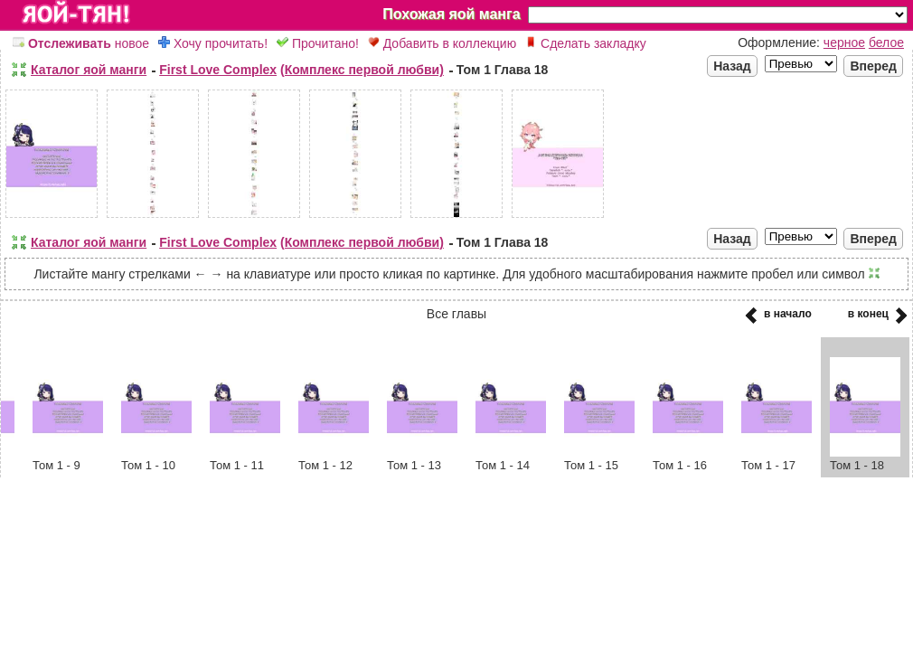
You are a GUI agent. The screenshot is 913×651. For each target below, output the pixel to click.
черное (844, 42)
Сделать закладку (585, 43)
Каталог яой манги (88, 69)
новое (81, 43)
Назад (732, 66)
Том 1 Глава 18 (502, 69)
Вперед (873, 66)
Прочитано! (318, 43)
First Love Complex (218, 69)
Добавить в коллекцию (442, 43)
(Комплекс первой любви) (362, 69)
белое (886, 42)
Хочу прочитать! (213, 43)
